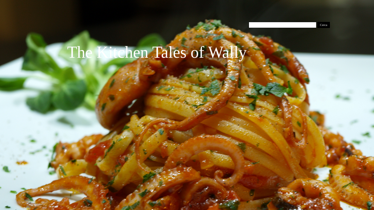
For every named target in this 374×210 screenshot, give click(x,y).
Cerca (323, 25)
